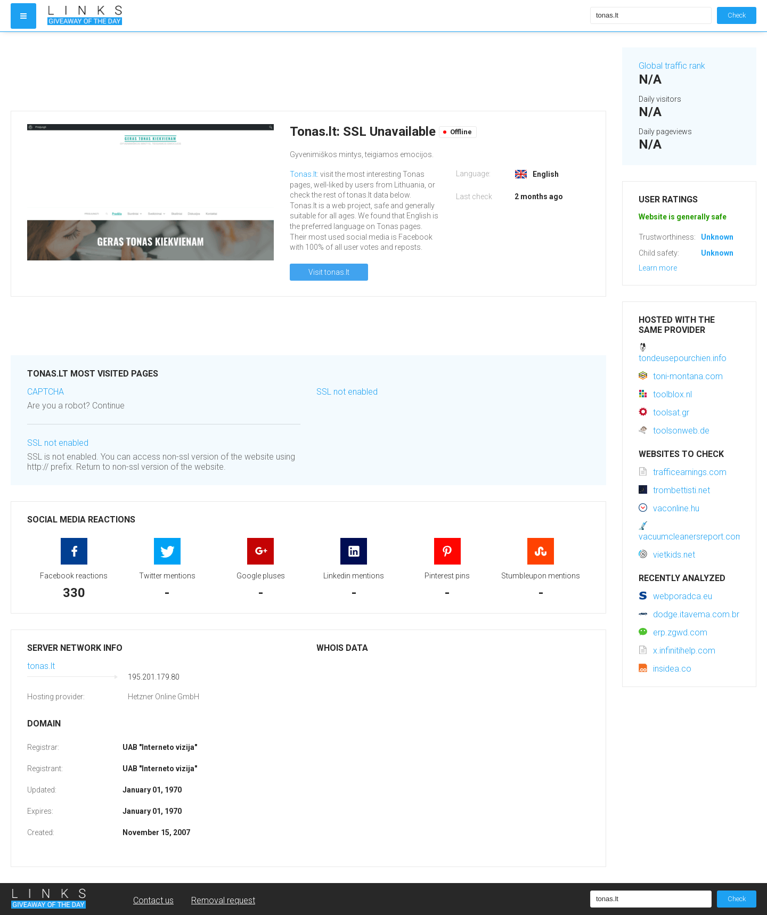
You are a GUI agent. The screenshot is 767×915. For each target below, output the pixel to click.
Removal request (223, 900)
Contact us (153, 900)
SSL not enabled (57, 443)
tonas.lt (41, 666)
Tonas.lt (303, 174)
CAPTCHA (45, 392)
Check (737, 15)
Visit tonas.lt (328, 272)
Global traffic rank (672, 66)
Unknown (717, 237)
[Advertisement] (308, 71)
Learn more (658, 268)
